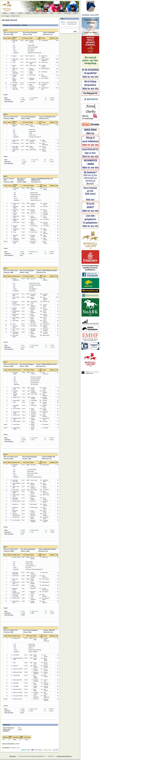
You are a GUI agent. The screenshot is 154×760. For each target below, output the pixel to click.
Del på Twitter (26, 749)
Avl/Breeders (44, 13)
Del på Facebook (37, 749)
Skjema (12, 13)
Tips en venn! (48, 749)
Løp (64, 24)
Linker (59, 13)
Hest (64, 22)
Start (7, 16)
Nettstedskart (12, 756)
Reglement (28, 13)
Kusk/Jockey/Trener (72, 22)
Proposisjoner (67, 13)
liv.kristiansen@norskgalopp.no (64, 756)
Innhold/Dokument (72, 24)
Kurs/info (20, 13)
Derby (51, 13)
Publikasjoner (36, 13)
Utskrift (56, 749)
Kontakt (75, 13)
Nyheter (5, 13)
